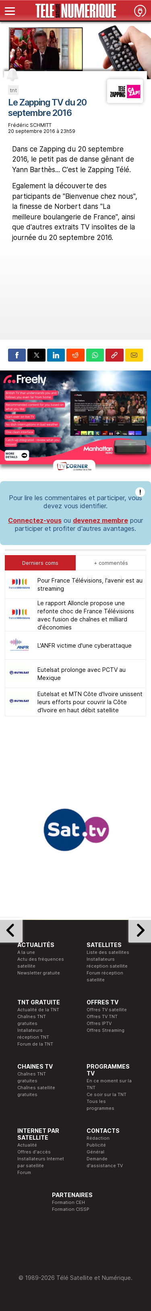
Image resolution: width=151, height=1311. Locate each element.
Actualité (27, 1145)
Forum (24, 1172)
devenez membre (100, 520)
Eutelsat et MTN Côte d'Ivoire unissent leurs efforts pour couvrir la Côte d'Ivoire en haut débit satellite (90, 701)
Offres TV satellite (107, 1009)
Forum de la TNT (35, 1044)
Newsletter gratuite (38, 973)
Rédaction (98, 1138)
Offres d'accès (34, 1152)
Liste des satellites (108, 952)
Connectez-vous (35, 520)
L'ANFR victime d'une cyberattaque (84, 645)
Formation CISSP (70, 1209)
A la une (26, 952)
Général (95, 1152)
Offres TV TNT (102, 1016)
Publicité (96, 1145)
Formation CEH (68, 1202)
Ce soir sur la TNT (106, 1094)
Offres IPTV (99, 1023)
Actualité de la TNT (38, 1009)
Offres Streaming (105, 1030)
